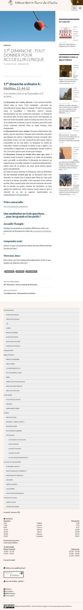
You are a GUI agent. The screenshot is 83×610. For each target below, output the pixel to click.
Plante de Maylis (12, 315)
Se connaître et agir (14, 373)
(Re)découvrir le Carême (76, 176)
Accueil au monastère (12, 462)
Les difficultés (14, 453)
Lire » (73, 83)
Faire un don (11, 502)
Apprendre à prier (12, 408)
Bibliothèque (9, 355)
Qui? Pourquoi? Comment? (16, 471)
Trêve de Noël (11, 417)
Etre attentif (13, 444)
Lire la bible (10, 364)
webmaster (24, 64)
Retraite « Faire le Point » (15, 422)
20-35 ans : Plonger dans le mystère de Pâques (76, 33)
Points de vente (12, 337)
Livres (8, 328)
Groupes (9, 480)
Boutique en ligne (13, 341)
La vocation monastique (18, 457)
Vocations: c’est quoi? (17, 440)
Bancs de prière (12, 332)
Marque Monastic (13, 346)
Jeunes (6, 413)
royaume (20, 271)
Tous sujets (9, 596)
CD (7, 324)
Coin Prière (8, 395)
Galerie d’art (8, 350)
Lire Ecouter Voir (12, 391)
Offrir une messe (12, 507)
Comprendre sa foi (13, 368)
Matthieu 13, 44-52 (17, 88)
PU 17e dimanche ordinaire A (16, 206)
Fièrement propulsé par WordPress (60, 606)
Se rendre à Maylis (13, 466)
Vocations (10, 435)
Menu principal (80, 8)
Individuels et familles (14, 475)
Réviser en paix (11, 426)
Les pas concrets (14, 449)
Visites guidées (11, 484)
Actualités (9, 591)
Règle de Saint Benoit (14, 386)
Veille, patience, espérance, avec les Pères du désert (76, 94)
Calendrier (10, 489)
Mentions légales (42, 606)
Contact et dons (10, 498)
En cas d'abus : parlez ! (15, 581)
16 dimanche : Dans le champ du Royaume (28, 283)
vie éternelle (31, 271)
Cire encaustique (12, 319)
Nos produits (9, 310)
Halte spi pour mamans (15, 493)
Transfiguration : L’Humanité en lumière (28, 291)
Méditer (7, 45)
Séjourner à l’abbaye (14, 431)
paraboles (9, 271)
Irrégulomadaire (12, 359)
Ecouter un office (13, 399)
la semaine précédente (42, 231)
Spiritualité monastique (15, 382)
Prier (8, 377)
